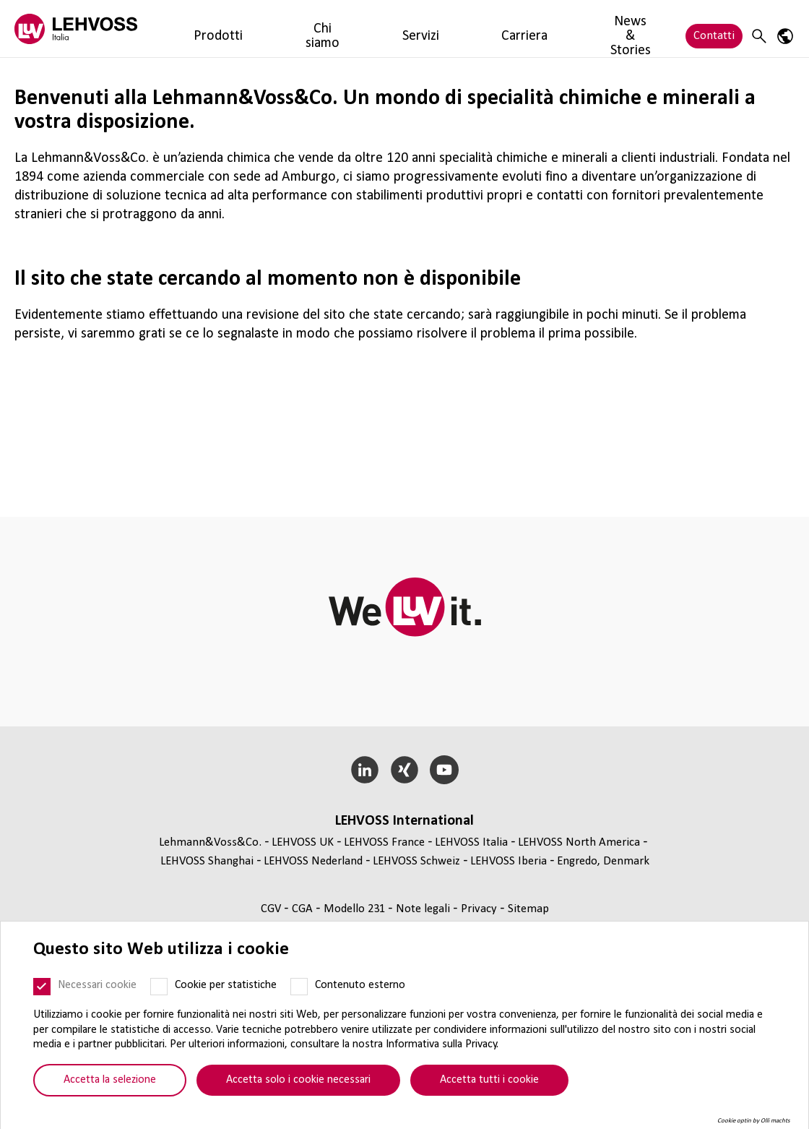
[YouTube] (444, 769)
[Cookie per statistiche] (159, 986)
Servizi (309, 28)
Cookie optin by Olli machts (753, 1120)
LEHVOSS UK (303, 842)
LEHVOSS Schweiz (416, 861)
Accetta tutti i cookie (489, 1080)
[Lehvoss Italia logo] (75, 28)
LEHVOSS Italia (471, 842)
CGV (272, 909)
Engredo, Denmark (603, 861)
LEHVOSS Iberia (508, 861)
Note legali (424, 909)
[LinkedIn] (365, 769)
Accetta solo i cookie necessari (298, 1080)
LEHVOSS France (384, 842)
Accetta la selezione (110, 1080)
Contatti (714, 28)
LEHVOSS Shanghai (207, 861)
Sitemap (528, 909)
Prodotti (191, 28)
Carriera (361, 28)
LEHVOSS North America (579, 842)
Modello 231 (356, 909)
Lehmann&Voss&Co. (210, 842)
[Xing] (405, 769)
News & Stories (435, 28)
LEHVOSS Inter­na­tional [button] (404, 821)
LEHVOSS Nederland (313, 861)
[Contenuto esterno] (299, 986)
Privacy (480, 909)
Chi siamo (252, 28)
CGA (304, 909)
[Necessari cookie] (42, 986)
